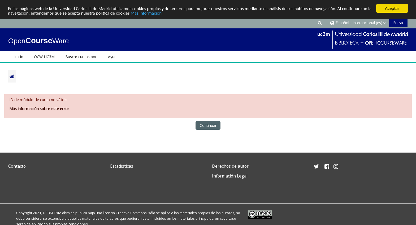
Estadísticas (121, 166)
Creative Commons (131, 212)
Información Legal (230, 176)
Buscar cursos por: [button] (81, 56)
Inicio (18, 56)
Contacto (17, 166)
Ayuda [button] (113, 56)
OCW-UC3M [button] (44, 56)
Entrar (398, 22)
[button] (319, 23)
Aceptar (392, 8)
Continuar (208, 125)
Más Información (146, 13)
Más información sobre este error (39, 108)
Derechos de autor (230, 166)
